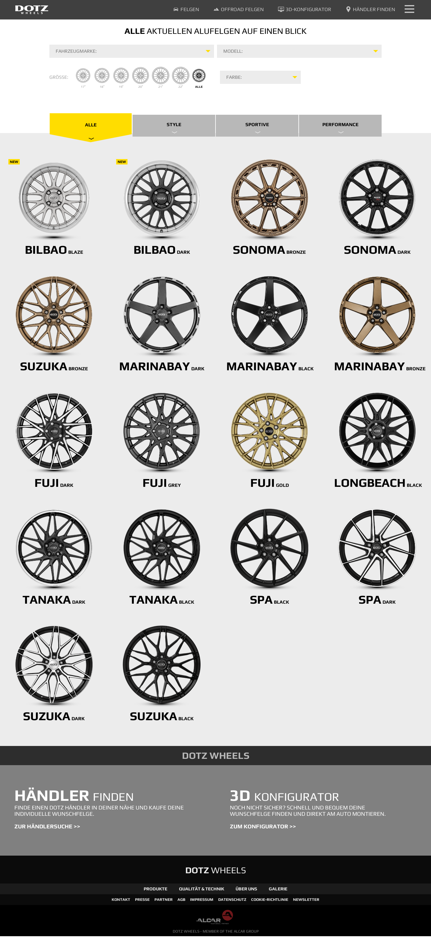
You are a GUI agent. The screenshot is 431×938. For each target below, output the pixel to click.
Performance (340, 127)
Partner (163, 901)
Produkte (155, 890)
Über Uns (246, 890)
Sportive (257, 127)
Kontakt (121, 901)
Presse (142, 901)
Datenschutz (232, 901)
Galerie (278, 890)
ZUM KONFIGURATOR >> (263, 828)
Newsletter (306, 901)
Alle (91, 129)
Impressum (201, 901)
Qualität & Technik (201, 890)
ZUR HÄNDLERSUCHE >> (47, 828)
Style (174, 127)
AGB (181, 901)
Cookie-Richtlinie (269, 901)
